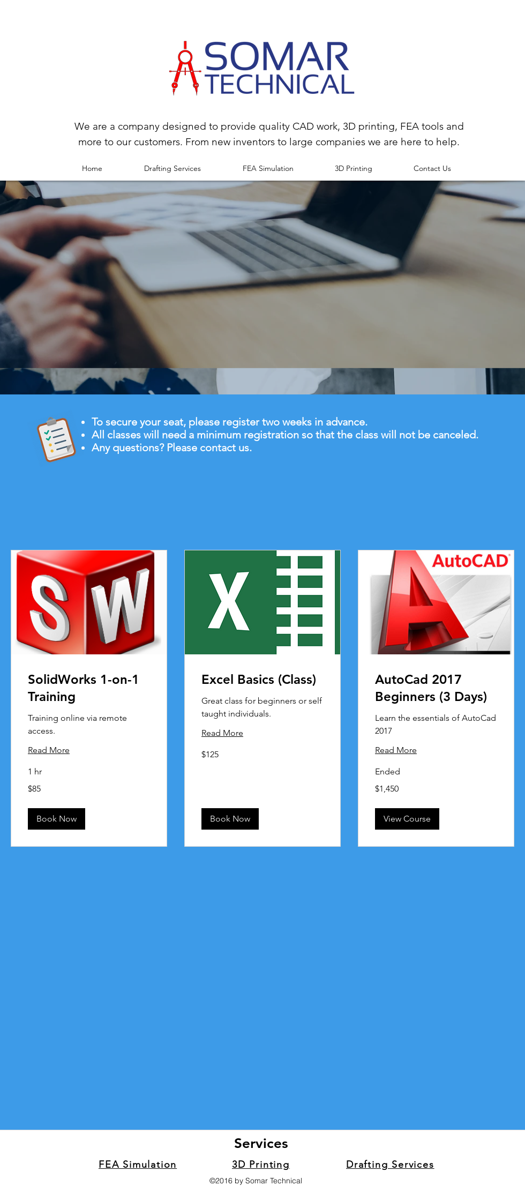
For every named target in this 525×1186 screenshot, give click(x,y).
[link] (89, 688)
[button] (56, 819)
